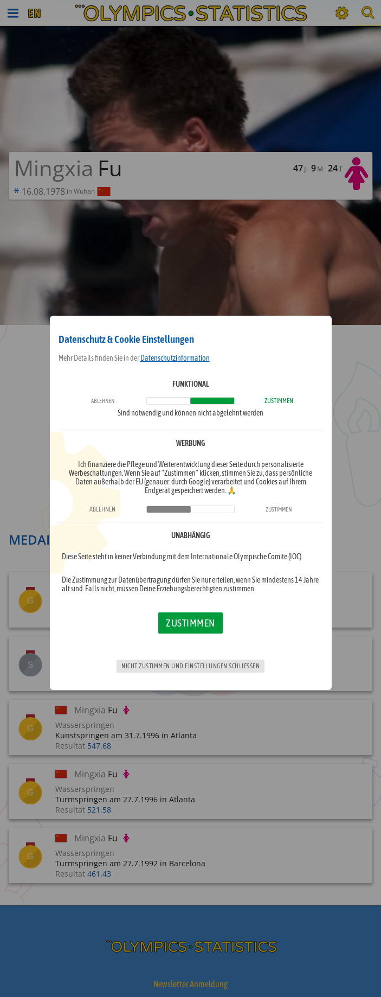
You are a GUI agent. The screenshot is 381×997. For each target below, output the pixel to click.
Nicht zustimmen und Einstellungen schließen (190, 666)
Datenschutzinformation (175, 358)
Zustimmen (190, 623)
